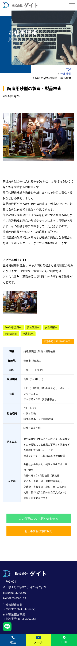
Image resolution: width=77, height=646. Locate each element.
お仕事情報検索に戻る (38, 531)
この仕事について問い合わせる (38, 518)
